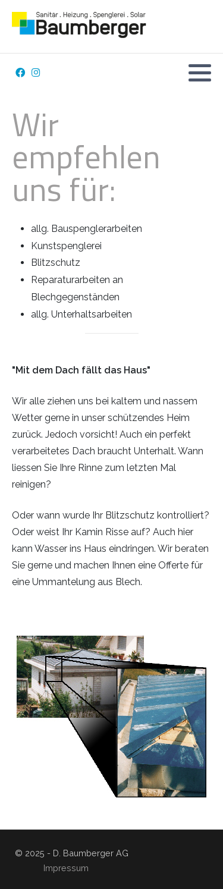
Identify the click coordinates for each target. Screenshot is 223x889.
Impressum (66, 868)
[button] (200, 72)
